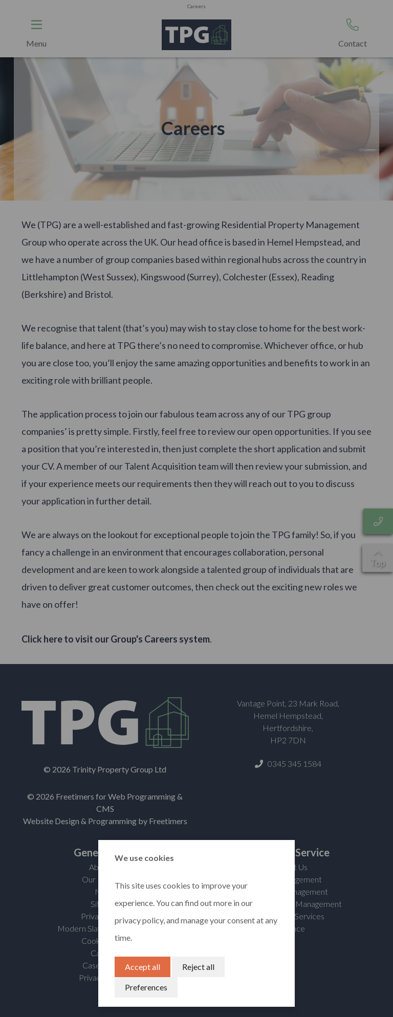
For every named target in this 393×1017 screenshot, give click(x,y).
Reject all (198, 966)
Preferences (146, 987)
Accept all (142, 966)
